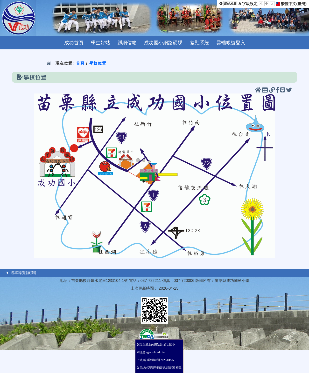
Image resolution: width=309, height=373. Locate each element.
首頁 (80, 63)
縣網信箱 (127, 42)
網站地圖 (230, 4)
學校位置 (98, 63)
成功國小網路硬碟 (163, 42)
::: (2, 273)
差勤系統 (199, 42)
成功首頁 (74, 42)
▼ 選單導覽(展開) (21, 273)
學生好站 (100, 42)
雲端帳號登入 (230, 42)
